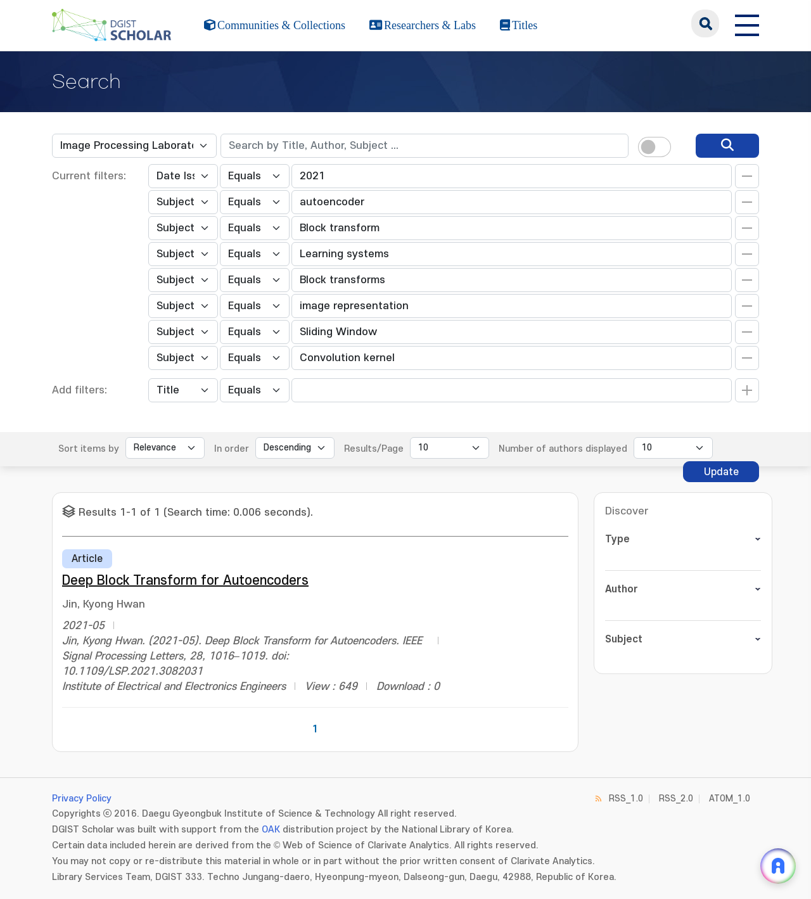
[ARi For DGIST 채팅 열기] (778, 866)
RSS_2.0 (676, 798)
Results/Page (374, 448)
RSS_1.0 (626, 798)
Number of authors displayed (563, 448)
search (705, 23)
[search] (727, 146)
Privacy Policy (82, 798)
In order (231, 448)
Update (721, 472)
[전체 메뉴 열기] (747, 23)
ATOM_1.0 (729, 798)
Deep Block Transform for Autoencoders (185, 580)
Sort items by (88, 448)
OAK (271, 829)
